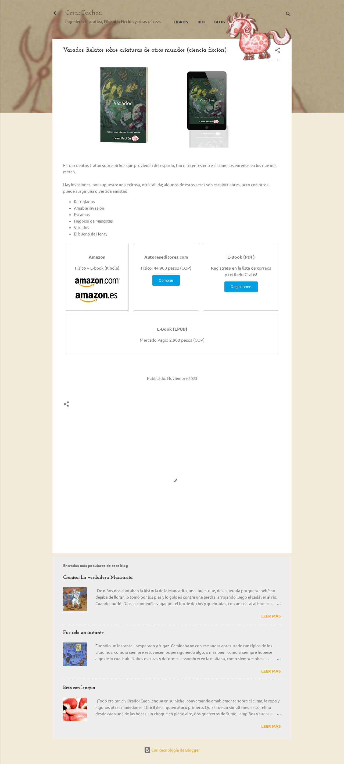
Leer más (271, 616)
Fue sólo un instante (83, 632)
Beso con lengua (79, 687)
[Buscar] (288, 14)
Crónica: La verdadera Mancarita (98, 577)
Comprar (166, 280)
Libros (181, 21)
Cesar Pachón (83, 13)
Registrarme (241, 287)
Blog (219, 21)
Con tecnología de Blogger (172, 749)
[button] (277, 51)
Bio (201, 21)
